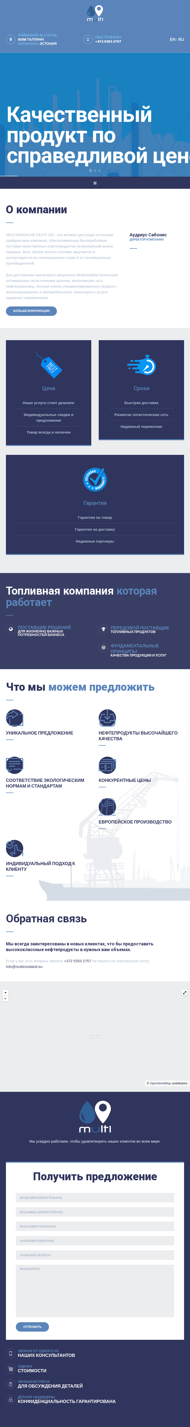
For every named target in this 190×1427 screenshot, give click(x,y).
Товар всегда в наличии (48, 432)
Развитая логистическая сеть (141, 414)
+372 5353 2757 (77, 961)
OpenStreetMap (160, 1083)
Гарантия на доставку (95, 529)
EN (172, 39)
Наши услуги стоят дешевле (48, 403)
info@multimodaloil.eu (24, 966)
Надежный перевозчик (141, 426)
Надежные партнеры (95, 541)
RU (181, 39)
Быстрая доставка (141, 403)
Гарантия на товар (95, 517)
